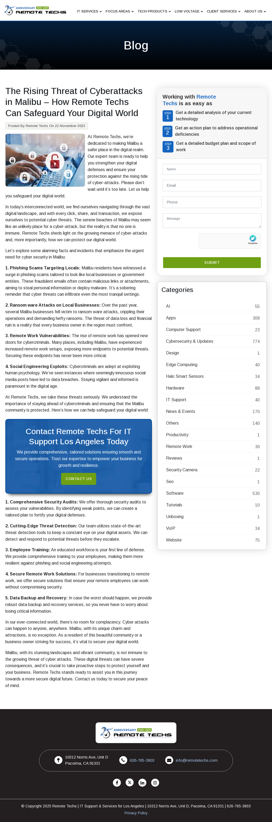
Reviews (174, 458)
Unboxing (175, 516)
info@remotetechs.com (197, 760)
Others (172, 423)
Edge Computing (181, 364)
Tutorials (174, 505)
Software (175, 493)
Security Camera (181, 470)
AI (168, 306)
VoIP (170, 528)
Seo (170, 481)
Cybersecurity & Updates (189, 341)
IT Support (176, 399)
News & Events (180, 411)
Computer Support (183, 329)
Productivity (177, 435)
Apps (171, 318)
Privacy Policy (136, 813)
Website (174, 540)
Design (172, 353)
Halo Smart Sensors (185, 376)
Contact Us (79, 479)
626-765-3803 (142, 760)
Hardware (175, 388)
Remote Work (179, 446)
